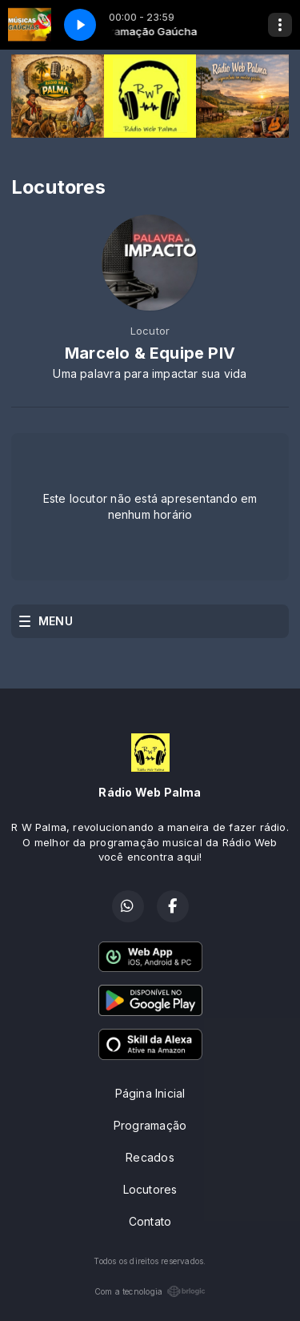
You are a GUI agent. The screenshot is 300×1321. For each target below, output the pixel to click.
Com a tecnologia (150, 1291)
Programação (150, 1125)
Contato (150, 1221)
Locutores (150, 1189)
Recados (150, 1157)
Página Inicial (150, 1093)
